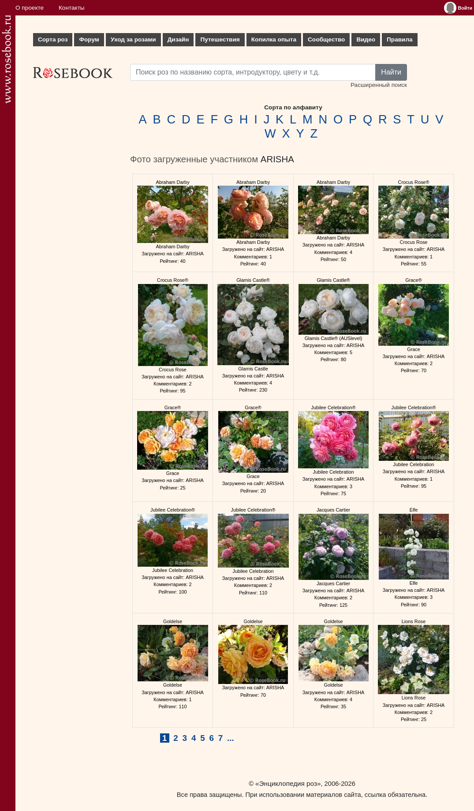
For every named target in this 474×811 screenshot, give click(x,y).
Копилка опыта (273, 39)
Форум (89, 39)
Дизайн (178, 39)
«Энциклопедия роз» (288, 783)
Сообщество (326, 39)
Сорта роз (52, 39)
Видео (365, 39)
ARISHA (277, 159)
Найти (391, 72)
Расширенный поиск (379, 85)
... (230, 738)
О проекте (29, 7)
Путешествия (219, 39)
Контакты (72, 7)
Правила (400, 39)
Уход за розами (133, 39)
